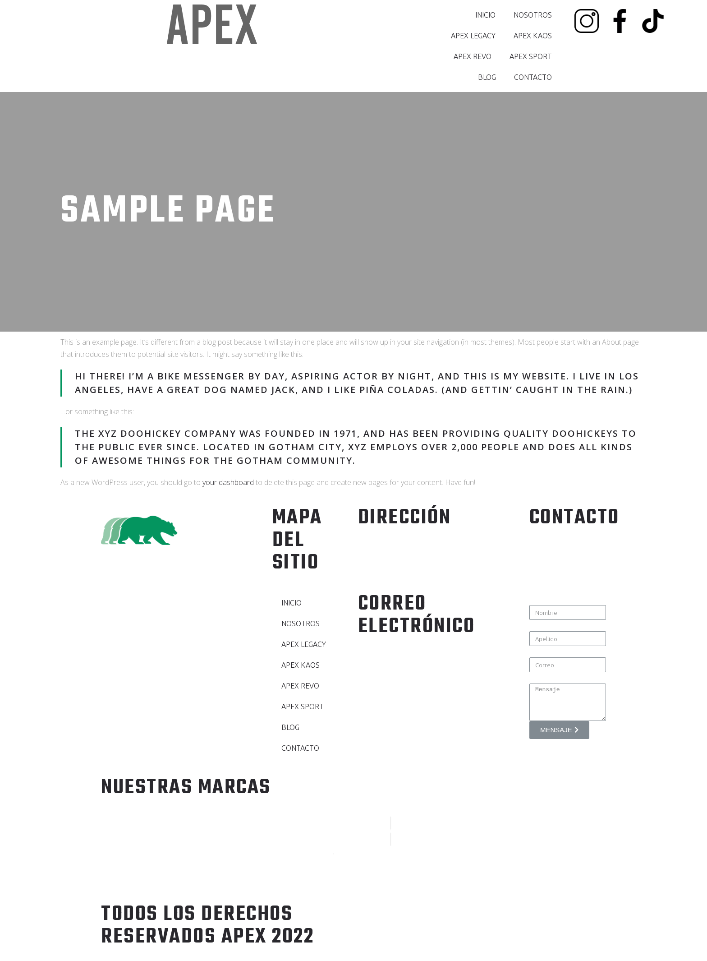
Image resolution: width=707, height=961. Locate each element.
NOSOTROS (533, 15)
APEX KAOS (533, 36)
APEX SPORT (531, 56)
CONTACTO (533, 77)
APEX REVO (472, 56)
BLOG (487, 77)
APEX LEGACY (473, 36)
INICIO (485, 15)
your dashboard (228, 482)
